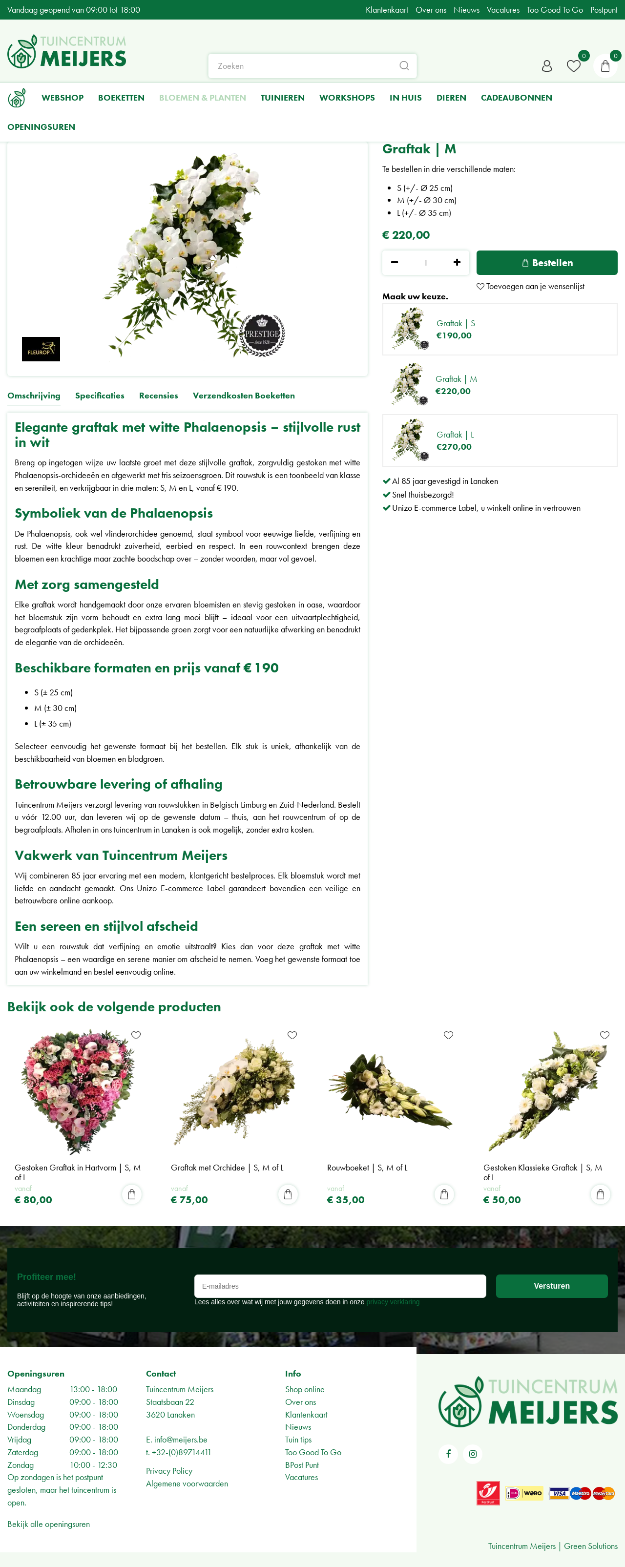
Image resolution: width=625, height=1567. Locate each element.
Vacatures (301, 1477)
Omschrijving (34, 396)
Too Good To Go (313, 1452)
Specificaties (100, 396)
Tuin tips (298, 1439)
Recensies (158, 396)
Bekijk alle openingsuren (48, 1523)
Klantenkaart (306, 1414)
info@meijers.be (181, 1439)
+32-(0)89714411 (182, 1452)
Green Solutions (591, 1545)
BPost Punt (302, 1464)
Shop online (305, 1389)
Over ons (300, 1401)
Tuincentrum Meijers (179, 1389)
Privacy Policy (169, 1470)
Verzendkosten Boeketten (244, 396)
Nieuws (298, 1426)
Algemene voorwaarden (187, 1483)
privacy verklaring (393, 1302)
